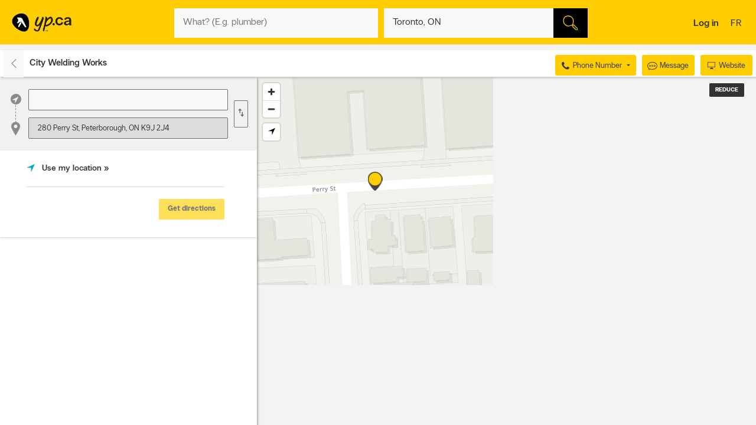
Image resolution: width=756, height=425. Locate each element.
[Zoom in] (271, 91)
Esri (562, 419)
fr (737, 24)
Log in (706, 23)
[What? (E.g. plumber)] (276, 23)
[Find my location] (271, 131)
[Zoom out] (271, 108)
